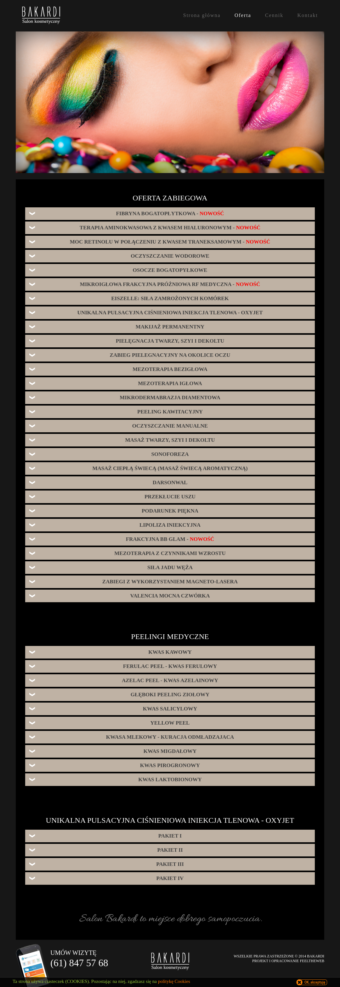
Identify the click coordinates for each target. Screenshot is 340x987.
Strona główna (202, 15)
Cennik (274, 15)
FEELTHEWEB (312, 961)
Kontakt (307, 15)
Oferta (243, 15)
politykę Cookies (174, 981)
